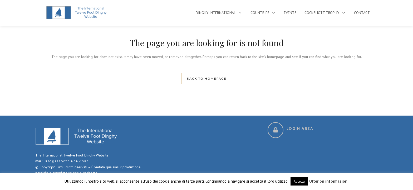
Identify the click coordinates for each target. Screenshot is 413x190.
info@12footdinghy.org (66, 161)
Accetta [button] (299, 181)
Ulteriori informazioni (328, 181)
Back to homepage (207, 78)
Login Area (300, 128)
